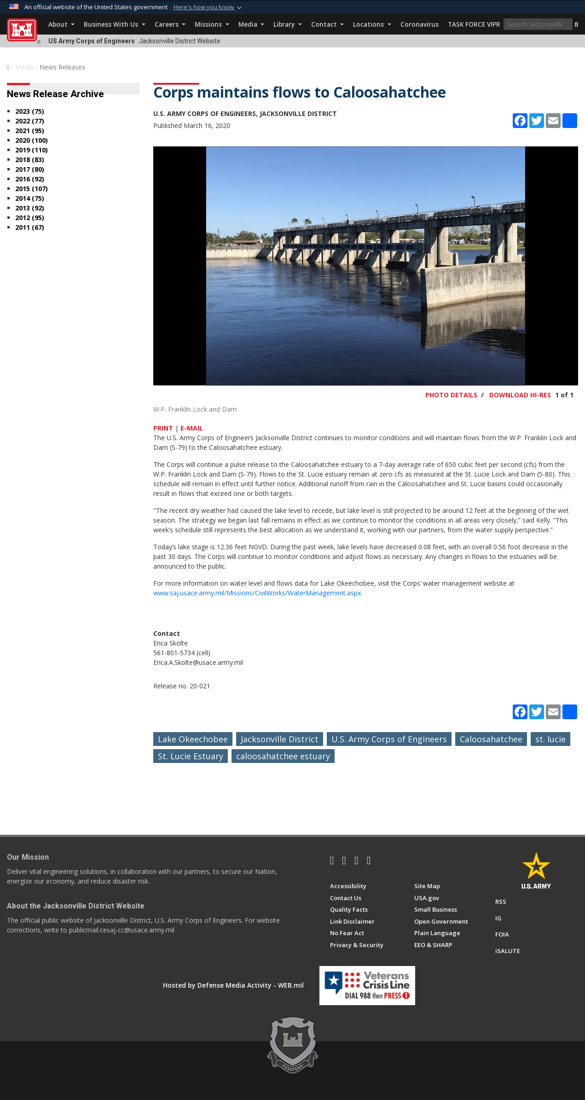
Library (287, 24)
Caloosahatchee (491, 739)
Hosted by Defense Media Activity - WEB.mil (233, 985)
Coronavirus (419, 24)
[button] (576, 25)
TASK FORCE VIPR (474, 24)
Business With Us (114, 24)
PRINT (163, 428)
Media (251, 24)
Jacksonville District (280, 739)
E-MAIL (191, 428)
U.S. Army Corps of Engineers (389, 739)
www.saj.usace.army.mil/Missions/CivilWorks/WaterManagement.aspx (257, 592)
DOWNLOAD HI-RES (520, 394)
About (61, 24)
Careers (170, 24)
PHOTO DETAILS (451, 394)
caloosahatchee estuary (283, 756)
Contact (327, 24)
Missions (212, 24)
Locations (372, 24)
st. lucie (550, 739)
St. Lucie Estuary (190, 756)
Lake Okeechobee (193, 739)
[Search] (538, 24)
